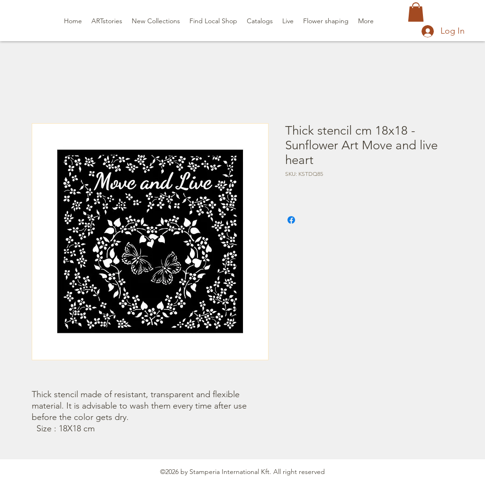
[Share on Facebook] (291, 220)
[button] (416, 12)
